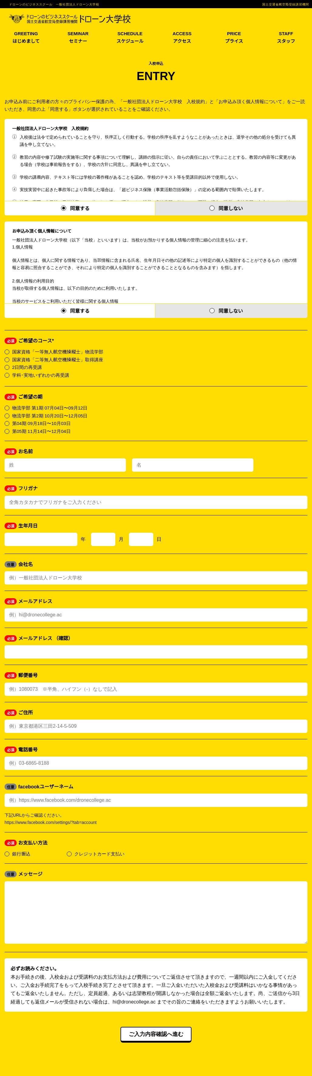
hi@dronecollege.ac (134, 1013)
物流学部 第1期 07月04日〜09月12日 (46, 407)
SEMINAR (78, 37)
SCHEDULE (130, 37)
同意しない (231, 208)
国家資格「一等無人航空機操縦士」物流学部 (54, 351)
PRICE (234, 37)
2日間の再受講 (23, 367)
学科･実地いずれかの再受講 (37, 375)
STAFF (286, 37)
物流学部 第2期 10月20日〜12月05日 (46, 415)
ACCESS (182, 37)
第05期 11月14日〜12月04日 (38, 431)
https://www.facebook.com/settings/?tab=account (51, 822)
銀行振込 (17, 853)
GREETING (26, 37)
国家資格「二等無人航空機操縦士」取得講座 (54, 359)
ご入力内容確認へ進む (156, 1046)
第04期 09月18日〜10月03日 (38, 423)
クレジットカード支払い (95, 853)
